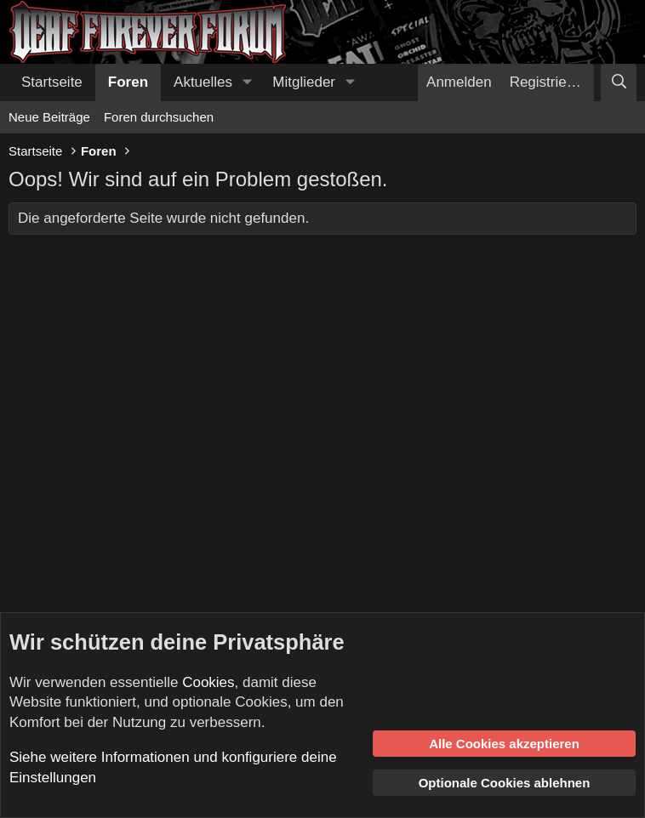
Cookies (208, 682)
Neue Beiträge (49, 117)
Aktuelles (203, 82)
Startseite (52, 82)
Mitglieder (303, 82)
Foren (128, 82)
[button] (247, 82)
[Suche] (618, 82)
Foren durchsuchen (159, 117)
